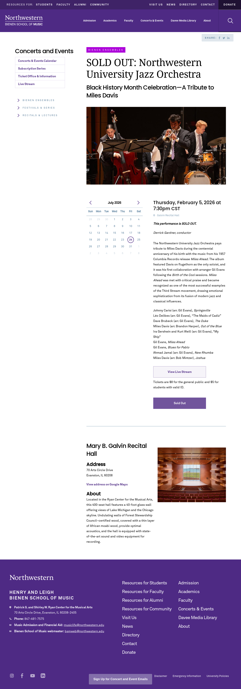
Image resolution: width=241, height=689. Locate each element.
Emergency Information (187, 676)
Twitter (224, 37)
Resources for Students (144, 583)
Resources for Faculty (143, 591)
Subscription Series (32, 68)
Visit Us (156, 4)
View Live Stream (180, 371)
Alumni (80, 4)
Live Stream (26, 84)
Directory (188, 4)
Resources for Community (147, 609)
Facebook (219, 37)
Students (44, 4)
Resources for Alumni (142, 600)
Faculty (63, 4)
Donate (229, 4)
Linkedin (228, 37)
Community (99, 4)
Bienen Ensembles (36, 100)
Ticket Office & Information (37, 76)
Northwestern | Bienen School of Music (24, 20)
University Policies (218, 676)
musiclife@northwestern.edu (84, 625)
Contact (208, 4)
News (171, 4)
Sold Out (180, 403)
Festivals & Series (36, 108)
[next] (138, 203)
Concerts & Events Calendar (37, 60)
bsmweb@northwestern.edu (84, 631)
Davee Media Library (183, 20)
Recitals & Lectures (37, 115)
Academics (110, 20)
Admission (89, 20)
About (207, 20)
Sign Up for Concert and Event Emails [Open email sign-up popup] (120, 679)
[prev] (90, 203)
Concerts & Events (152, 20)
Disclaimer (160, 676)
